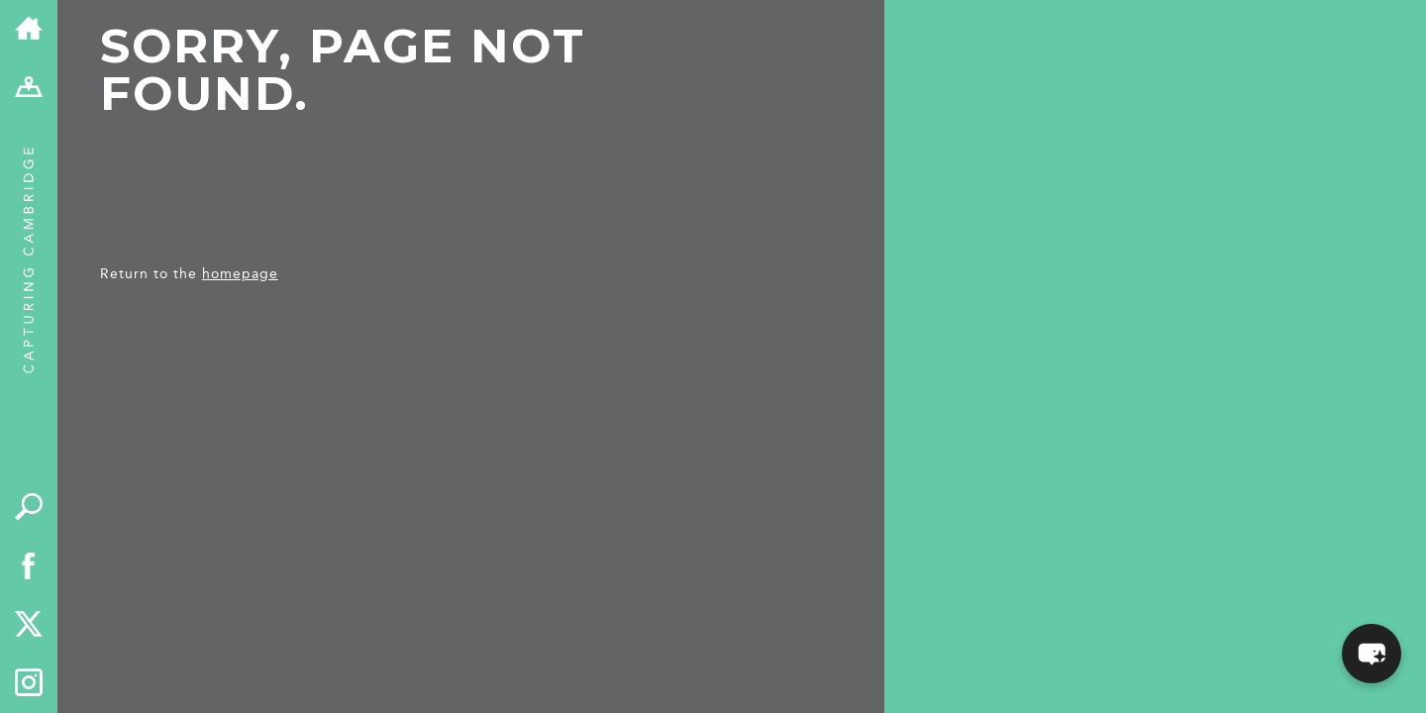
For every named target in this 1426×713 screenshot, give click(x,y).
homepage (240, 273)
